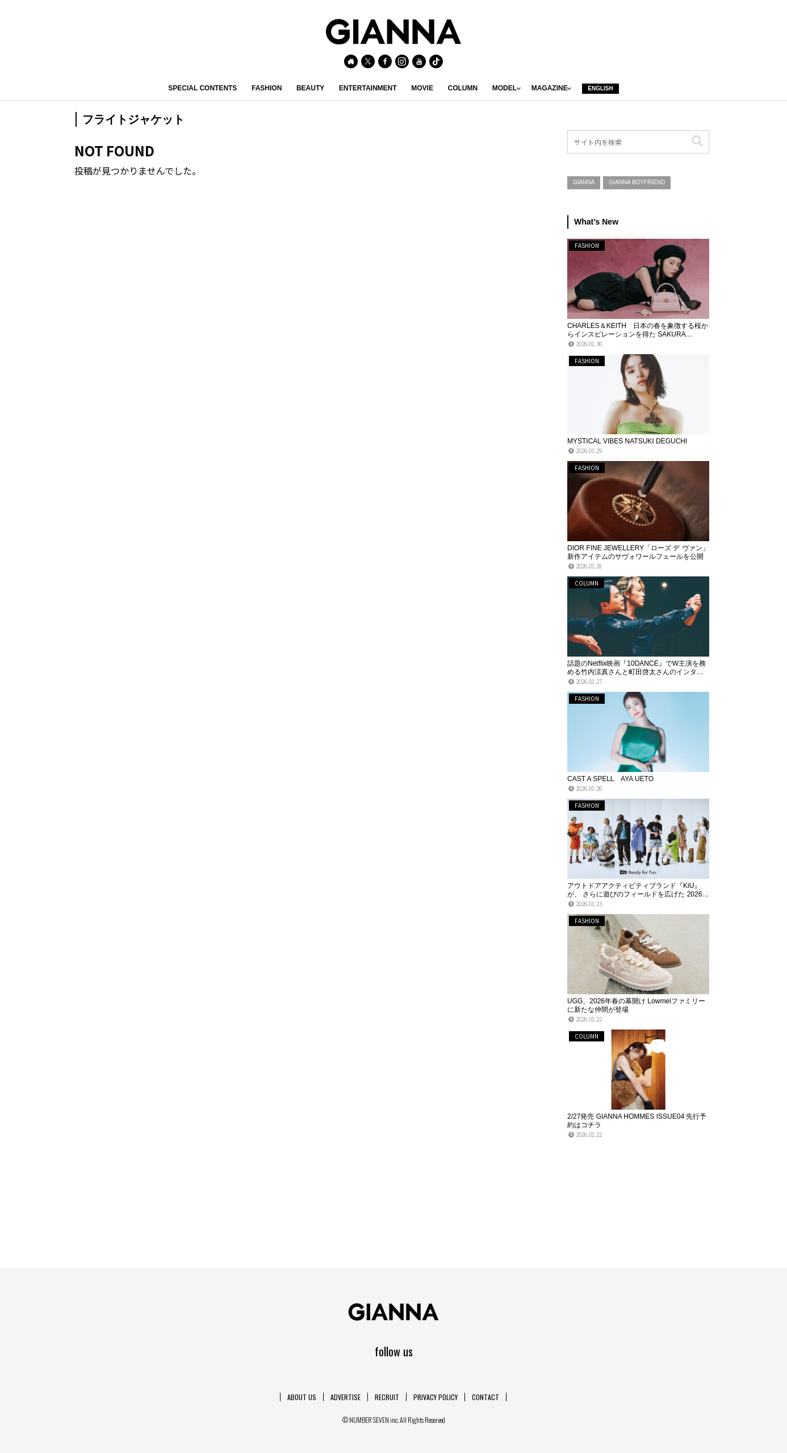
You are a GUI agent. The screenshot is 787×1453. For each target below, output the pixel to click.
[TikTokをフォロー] (436, 61)
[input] (638, 141)
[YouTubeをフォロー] (419, 61)
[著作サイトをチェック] (351, 61)
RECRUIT (387, 1397)
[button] (697, 141)
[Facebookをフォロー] (385, 61)
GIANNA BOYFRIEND (637, 182)
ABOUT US (301, 1397)
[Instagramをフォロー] (402, 61)
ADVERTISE (345, 1397)
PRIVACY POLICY (435, 1397)
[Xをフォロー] (368, 61)
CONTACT (485, 1397)
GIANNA (584, 182)
